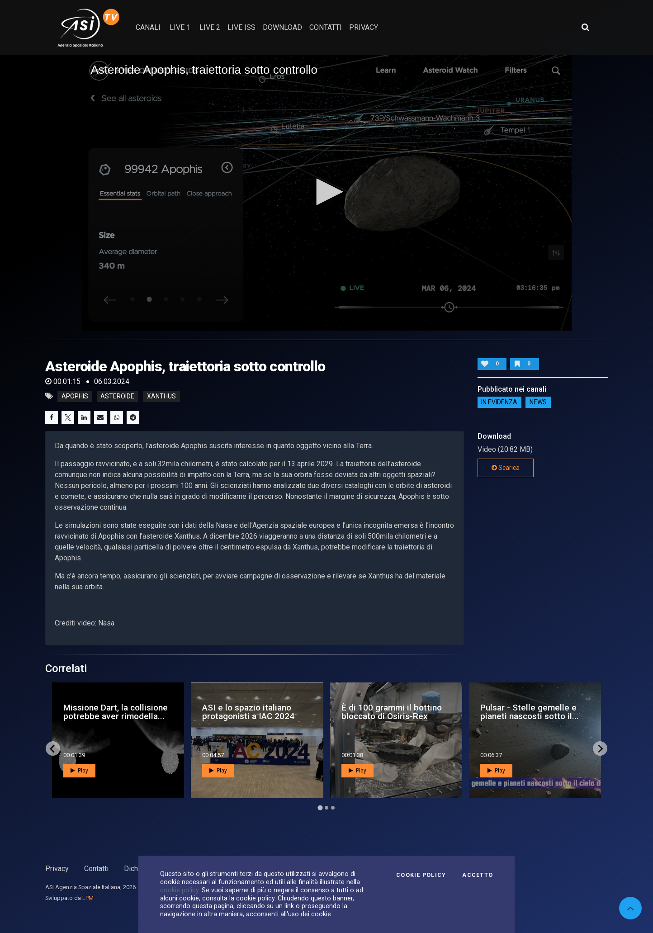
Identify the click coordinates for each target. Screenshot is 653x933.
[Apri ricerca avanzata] (585, 27)
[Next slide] (600, 748)
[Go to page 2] (326, 808)
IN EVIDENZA (499, 402)
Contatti (96, 868)
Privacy (57, 868)
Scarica (506, 467)
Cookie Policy (421, 875)
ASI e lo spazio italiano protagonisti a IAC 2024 (248, 711)
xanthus (161, 396)
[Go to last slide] (53, 748)
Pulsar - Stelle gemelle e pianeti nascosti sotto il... (529, 711)
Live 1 (180, 27)
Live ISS (241, 27)
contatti (325, 27)
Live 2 (209, 27)
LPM (88, 898)
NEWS (538, 402)
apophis (75, 396)
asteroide (117, 396)
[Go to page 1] (319, 807)
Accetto (477, 875)
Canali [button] (148, 27)
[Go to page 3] (333, 808)
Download (282, 27)
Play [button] (79, 770)
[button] (326, 192)
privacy (363, 27)
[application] (327, 192)
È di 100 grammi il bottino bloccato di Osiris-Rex (391, 711)
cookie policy (179, 890)
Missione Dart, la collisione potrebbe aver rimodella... (115, 711)
